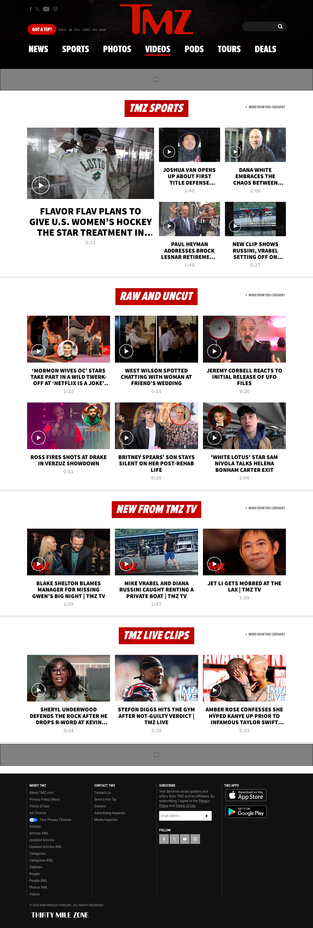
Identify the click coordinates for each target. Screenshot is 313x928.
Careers (100, 806)
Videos (157, 49)
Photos (117, 49)
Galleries (35, 867)
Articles (35, 826)
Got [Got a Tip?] (42, 30)
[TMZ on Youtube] (46, 9)
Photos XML (38, 887)
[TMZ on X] (38, 9)
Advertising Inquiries (109, 813)
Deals (265, 49)
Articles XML (39, 833)
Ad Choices (37, 813)
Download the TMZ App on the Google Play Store (246, 812)
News (38, 49)
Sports (75, 49)
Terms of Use (39, 806)
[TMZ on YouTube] (185, 839)
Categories (37, 853)
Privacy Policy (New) (44, 799)
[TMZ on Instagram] (55, 9)
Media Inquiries (105, 820)
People (34, 874)
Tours (229, 49)
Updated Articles (41, 840)
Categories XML (41, 860)
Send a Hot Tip (105, 799)
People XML (38, 881)
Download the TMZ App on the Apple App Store (246, 795)
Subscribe (207, 816)
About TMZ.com (41, 793)
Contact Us (102, 793)
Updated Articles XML (45, 847)
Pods (194, 49)
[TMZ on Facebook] (31, 9)
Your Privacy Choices (50, 820)
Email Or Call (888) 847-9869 (82, 30)
